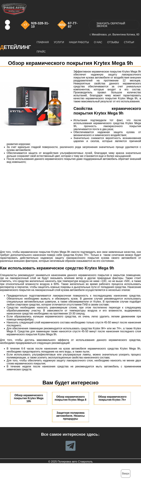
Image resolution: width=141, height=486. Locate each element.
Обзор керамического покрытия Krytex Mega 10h (28, 398)
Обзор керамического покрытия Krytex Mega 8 (70, 398)
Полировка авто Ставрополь (75, 461)
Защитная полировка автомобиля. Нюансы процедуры (70, 415)
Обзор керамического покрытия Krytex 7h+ (112, 398)
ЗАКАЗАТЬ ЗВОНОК (110, 24)
